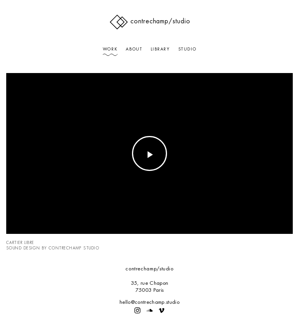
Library (160, 49)
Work (110, 49)
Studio (187, 49)
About (134, 49)
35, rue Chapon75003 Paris (149, 286)
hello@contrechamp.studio (149, 302)
